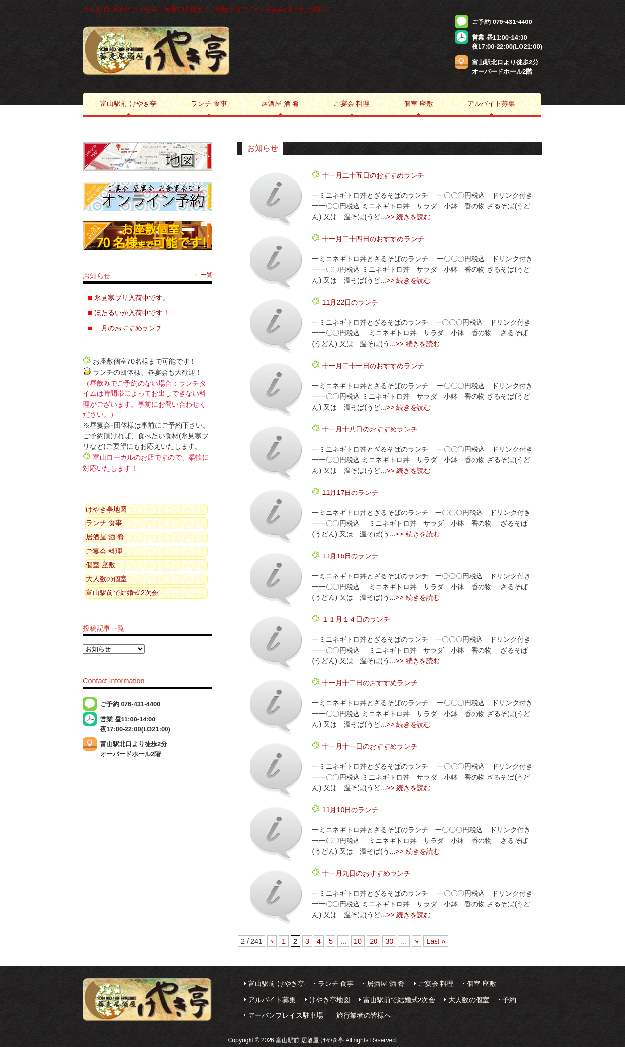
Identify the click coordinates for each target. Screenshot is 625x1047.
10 (358, 941)
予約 (509, 1000)
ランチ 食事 (104, 523)
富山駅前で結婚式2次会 (122, 592)
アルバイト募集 (272, 1000)
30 (389, 941)
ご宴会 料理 (104, 551)
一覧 (206, 275)
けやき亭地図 (106, 509)
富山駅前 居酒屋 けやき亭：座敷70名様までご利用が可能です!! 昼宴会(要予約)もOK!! (205, 9)
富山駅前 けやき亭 (276, 983)
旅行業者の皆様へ (363, 1015)
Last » (435, 941)
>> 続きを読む (408, 217)
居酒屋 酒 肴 (105, 537)
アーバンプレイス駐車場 (285, 1015)
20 (373, 941)
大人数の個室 (106, 579)
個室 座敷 (100, 565)
